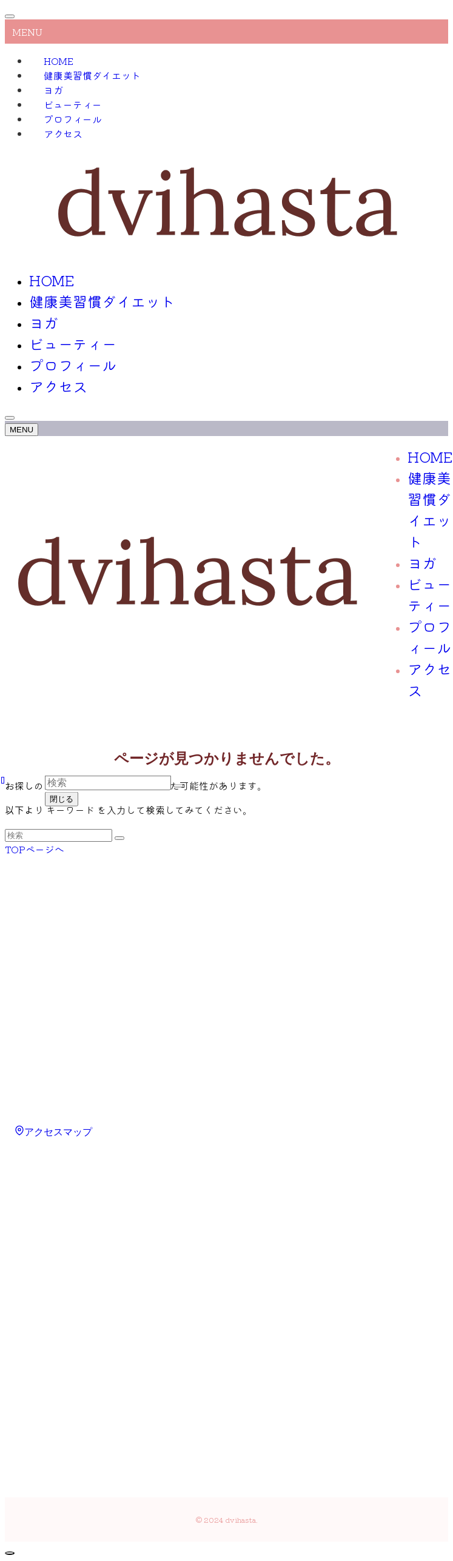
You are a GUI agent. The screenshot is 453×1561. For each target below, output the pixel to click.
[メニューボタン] (21, 429)
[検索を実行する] (119, 838)
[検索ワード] (58, 835)
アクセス (63, 133)
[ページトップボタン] (10, 1553)
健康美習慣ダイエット (92, 75)
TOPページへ (34, 849)
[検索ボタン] (10, 418)
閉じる (61, 799)
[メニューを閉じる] (10, 16)
